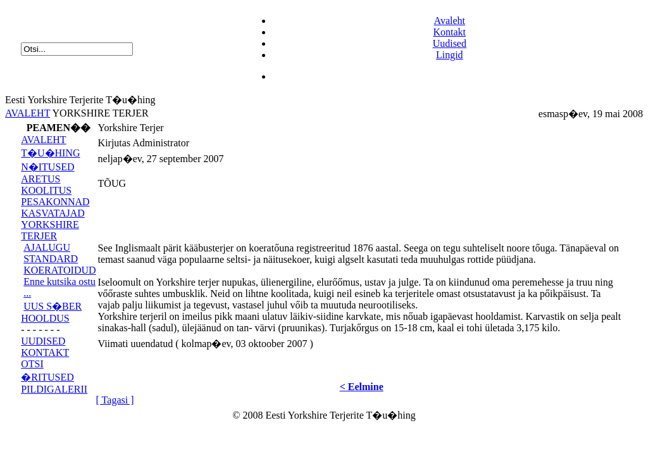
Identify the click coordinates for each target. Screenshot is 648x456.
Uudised (449, 43)
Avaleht (449, 20)
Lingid (449, 54)
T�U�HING (50, 153)
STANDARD (50, 258)
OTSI (32, 363)
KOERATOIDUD (59, 270)
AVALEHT (27, 113)
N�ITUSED (47, 167)
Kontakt (449, 32)
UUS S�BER (52, 306)
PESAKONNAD (55, 201)
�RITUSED (47, 377)
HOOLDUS (45, 318)
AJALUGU (46, 247)
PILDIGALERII (54, 389)
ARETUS (40, 179)
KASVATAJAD (53, 213)
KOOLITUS (46, 190)
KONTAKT (45, 352)
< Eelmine (361, 386)
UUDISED (43, 341)
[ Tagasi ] (115, 400)
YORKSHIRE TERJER (50, 230)
